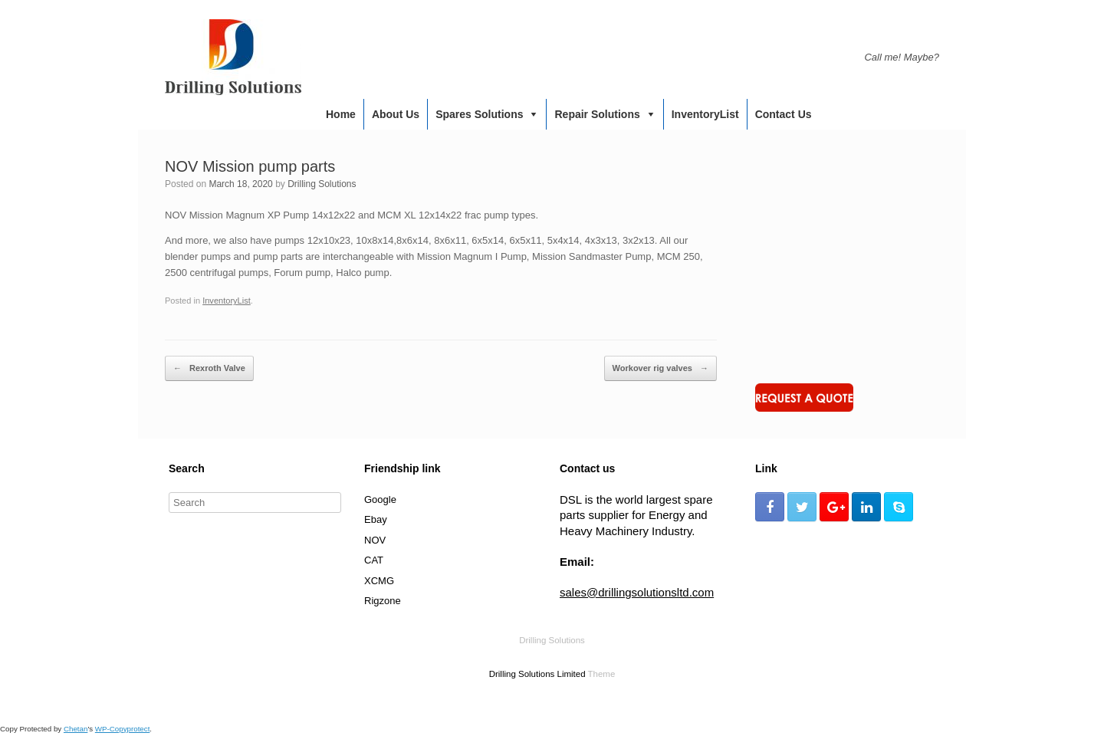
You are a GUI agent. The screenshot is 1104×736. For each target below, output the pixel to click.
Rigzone (382, 600)
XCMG (379, 580)
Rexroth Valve (209, 368)
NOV (375, 540)
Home (341, 114)
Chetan (75, 728)
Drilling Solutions (322, 184)
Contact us (783, 114)
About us (395, 114)
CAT (373, 560)
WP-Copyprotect (122, 728)
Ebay (375, 519)
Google (380, 499)
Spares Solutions (479, 114)
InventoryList (705, 114)
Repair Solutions (596, 114)
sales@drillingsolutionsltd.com (637, 592)
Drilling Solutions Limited (537, 673)
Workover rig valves (660, 368)
